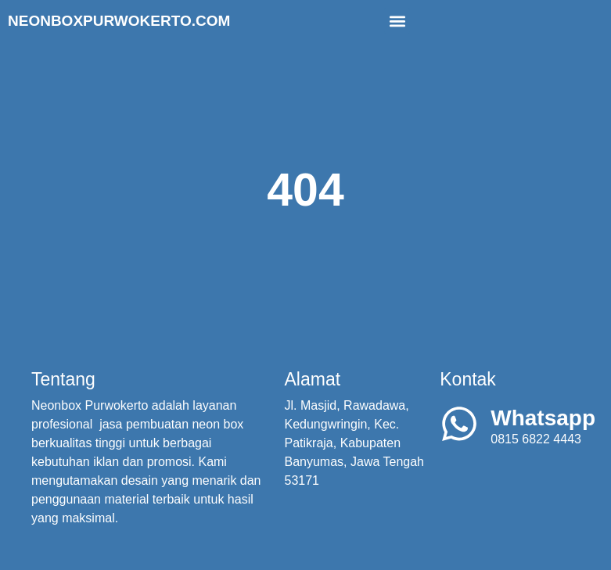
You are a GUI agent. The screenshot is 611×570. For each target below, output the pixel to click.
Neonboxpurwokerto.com (119, 21)
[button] (397, 21)
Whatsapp (543, 418)
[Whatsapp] (459, 423)
